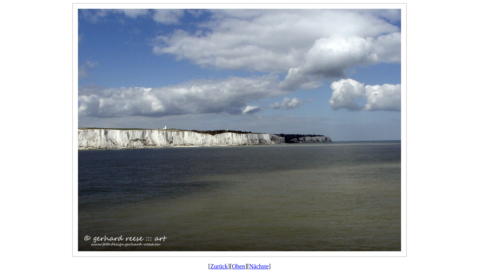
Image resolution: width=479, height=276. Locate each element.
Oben (238, 266)
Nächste (259, 266)
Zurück (219, 266)
